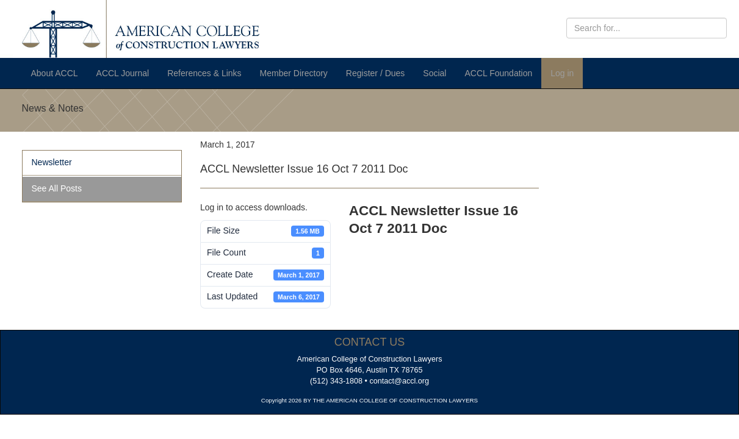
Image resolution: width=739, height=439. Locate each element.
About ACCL (54, 73)
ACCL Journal (123, 73)
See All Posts (57, 188)
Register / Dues (375, 73)
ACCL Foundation (498, 73)
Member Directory (294, 73)
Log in (562, 73)
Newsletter (52, 162)
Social (434, 73)
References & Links (204, 73)
